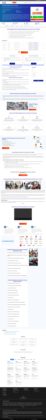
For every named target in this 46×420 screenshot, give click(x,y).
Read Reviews (10, 9)
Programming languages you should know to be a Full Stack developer (12, 331)
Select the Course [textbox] (34, 74)
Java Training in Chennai (5, 402)
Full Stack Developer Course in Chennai (12, 402)
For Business (30, 2)
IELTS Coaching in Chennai (15, 404)
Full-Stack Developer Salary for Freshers (13, 195)
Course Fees (30, 45)
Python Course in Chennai (34, 405)
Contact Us (42, 2)
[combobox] (33, 71)
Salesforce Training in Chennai (27, 405)
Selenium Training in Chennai (28, 403)
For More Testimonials (23, 223)
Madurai (22, 359)
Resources (38, 2)
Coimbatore (19, 359)
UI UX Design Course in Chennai (20, 405)
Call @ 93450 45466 (37, 17)
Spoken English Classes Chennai (8, 404)
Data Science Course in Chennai (36, 402)
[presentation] (36, 78)
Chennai (15, 359)
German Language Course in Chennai (22, 404)
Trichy (25, 359)
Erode (27, 359)
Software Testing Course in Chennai (20, 403)
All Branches (12, 359)
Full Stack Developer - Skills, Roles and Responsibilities (10, 332)
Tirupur (34, 359)
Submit (38, 80)
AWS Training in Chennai (34, 403)
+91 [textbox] (32, 71)
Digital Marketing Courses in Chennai (21, 402)
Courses (14, 2)
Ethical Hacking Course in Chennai (36, 404)
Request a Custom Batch (24, 52)
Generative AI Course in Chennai (13, 403)
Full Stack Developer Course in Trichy (14, 344)
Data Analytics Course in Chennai (29, 402)
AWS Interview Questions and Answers (28, 352)
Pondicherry (31, 359)
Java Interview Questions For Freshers (18, 351)
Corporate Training (26, 2)
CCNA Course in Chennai (29, 404)
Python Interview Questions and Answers (26, 351)
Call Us (12, 365)
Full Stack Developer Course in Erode (23, 338)
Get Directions (9, 365)
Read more (23, 203)
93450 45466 (7, 0)
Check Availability (35, 45)
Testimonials (34, 2)
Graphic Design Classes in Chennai (12, 405)
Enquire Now (12, 63)
